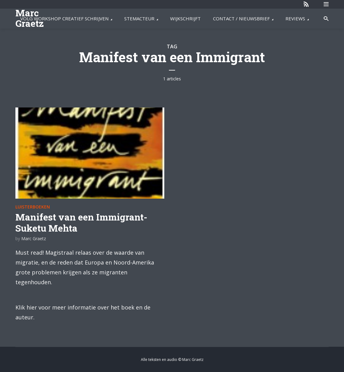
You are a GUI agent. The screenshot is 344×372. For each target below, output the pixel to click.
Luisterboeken (32, 207)
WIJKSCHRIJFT (185, 18)
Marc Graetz (33, 238)
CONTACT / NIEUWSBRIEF (241, 18)
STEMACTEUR (139, 18)
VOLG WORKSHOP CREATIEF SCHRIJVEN (64, 18)
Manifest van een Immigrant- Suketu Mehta (81, 222)
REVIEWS (295, 18)
